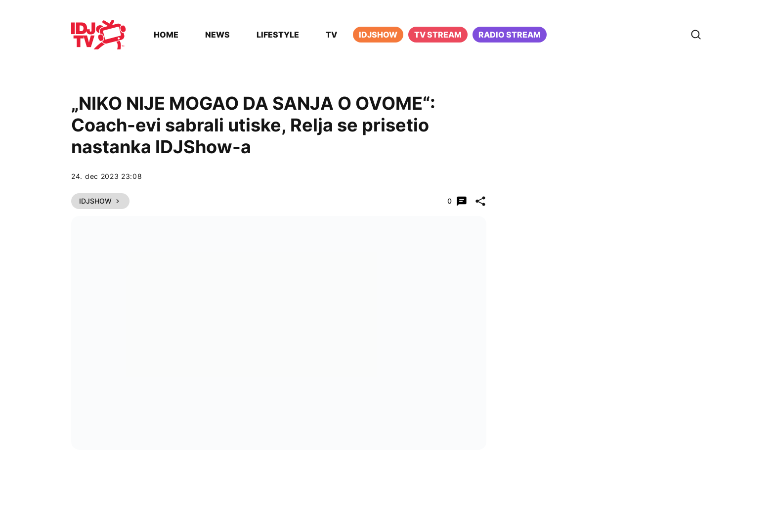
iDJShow (378, 35)
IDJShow (100, 201)
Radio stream (509, 35)
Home (166, 35)
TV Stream (438, 35)
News (217, 35)
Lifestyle (278, 35)
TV (331, 35)
